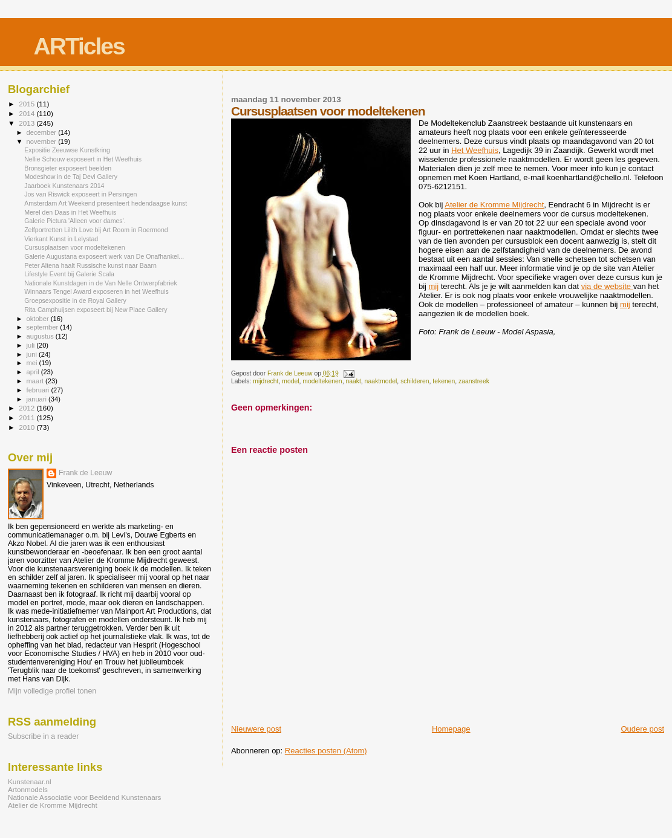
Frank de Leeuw (86, 473)
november (43, 141)
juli (32, 345)
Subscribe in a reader (43, 736)
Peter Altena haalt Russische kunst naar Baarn (90, 265)
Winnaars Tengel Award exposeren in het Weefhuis (96, 291)
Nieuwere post (256, 728)
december (43, 132)
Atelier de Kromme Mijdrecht (494, 204)
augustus (41, 336)
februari (39, 390)
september (43, 327)
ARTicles (79, 46)
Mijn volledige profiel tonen (52, 691)
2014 (27, 113)
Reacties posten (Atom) (326, 750)
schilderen (414, 381)
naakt (352, 381)
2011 (27, 417)
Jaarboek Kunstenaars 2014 (64, 185)
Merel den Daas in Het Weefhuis (70, 212)
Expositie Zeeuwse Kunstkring (67, 150)
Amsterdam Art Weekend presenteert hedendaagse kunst (105, 203)
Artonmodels (28, 789)
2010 (27, 427)
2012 (27, 408)
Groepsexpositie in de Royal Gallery (75, 300)
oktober (39, 318)
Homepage (451, 728)
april (34, 371)
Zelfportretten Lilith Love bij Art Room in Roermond (96, 229)
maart (36, 381)
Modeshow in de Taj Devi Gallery (70, 176)
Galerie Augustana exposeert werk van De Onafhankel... (104, 256)
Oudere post (642, 728)
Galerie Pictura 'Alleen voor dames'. (75, 220)
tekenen (443, 381)
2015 (27, 104)
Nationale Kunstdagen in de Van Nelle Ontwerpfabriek (100, 283)
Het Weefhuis (474, 150)
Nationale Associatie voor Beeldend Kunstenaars (84, 797)
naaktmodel (381, 381)
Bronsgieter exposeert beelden (67, 168)
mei (33, 362)
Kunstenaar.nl (29, 781)
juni (33, 354)
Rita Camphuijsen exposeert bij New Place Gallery (95, 309)
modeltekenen (322, 381)
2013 (27, 123)
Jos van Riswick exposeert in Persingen (80, 194)
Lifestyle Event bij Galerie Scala (69, 274)
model (290, 381)
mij (434, 286)
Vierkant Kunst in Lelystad (61, 238)
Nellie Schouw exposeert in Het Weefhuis (83, 159)
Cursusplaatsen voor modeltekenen (74, 247)
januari (38, 399)
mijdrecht (265, 381)
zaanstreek (473, 381)
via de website (607, 286)
